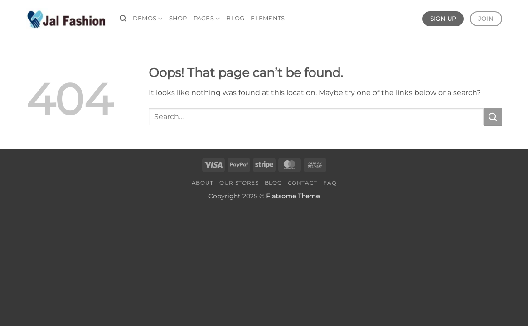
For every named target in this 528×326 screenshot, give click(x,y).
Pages (207, 18)
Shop (178, 18)
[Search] (123, 18)
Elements (268, 18)
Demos (148, 18)
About (202, 182)
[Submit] (493, 116)
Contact (302, 182)
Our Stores (238, 182)
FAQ (329, 182)
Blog (235, 18)
